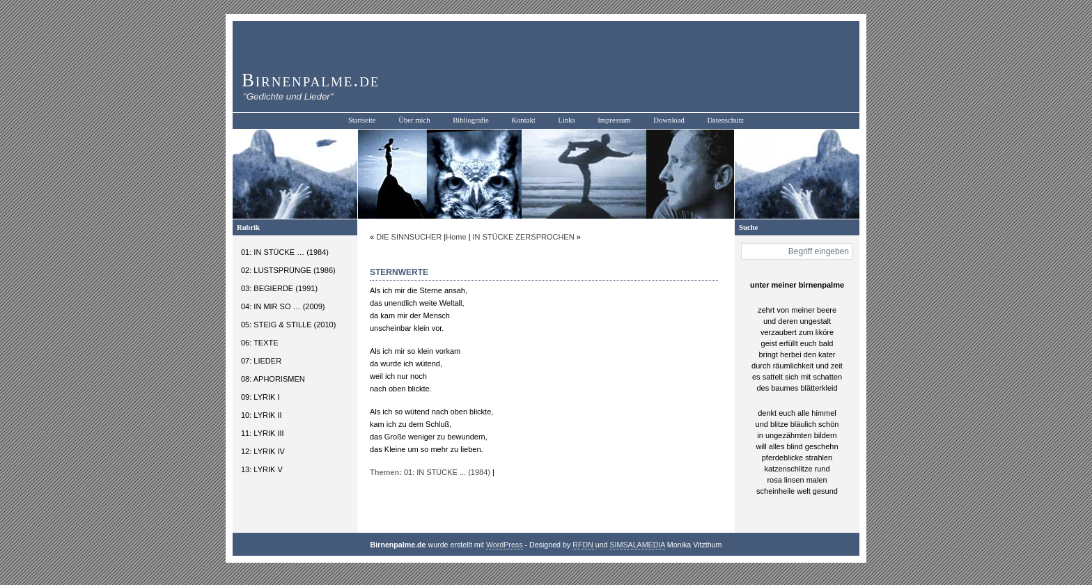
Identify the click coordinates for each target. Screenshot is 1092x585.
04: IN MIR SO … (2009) (283, 306)
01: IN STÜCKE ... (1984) (447, 472)
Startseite (362, 120)
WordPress (504, 544)
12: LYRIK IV (263, 451)
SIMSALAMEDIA (637, 544)
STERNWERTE (399, 272)
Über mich (414, 120)
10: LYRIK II (261, 415)
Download (668, 120)
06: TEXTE (260, 342)
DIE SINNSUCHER (409, 237)
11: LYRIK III (262, 433)
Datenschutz (725, 120)
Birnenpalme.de (311, 80)
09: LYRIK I (260, 397)
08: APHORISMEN (273, 379)
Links (566, 120)
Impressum (614, 120)
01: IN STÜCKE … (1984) (285, 252)
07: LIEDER (261, 361)
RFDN (583, 544)
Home (456, 237)
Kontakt (523, 120)
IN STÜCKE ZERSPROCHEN (524, 237)
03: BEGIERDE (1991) (279, 288)
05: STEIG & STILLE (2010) (288, 324)
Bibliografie (471, 120)
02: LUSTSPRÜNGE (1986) (288, 270)
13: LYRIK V (262, 469)
